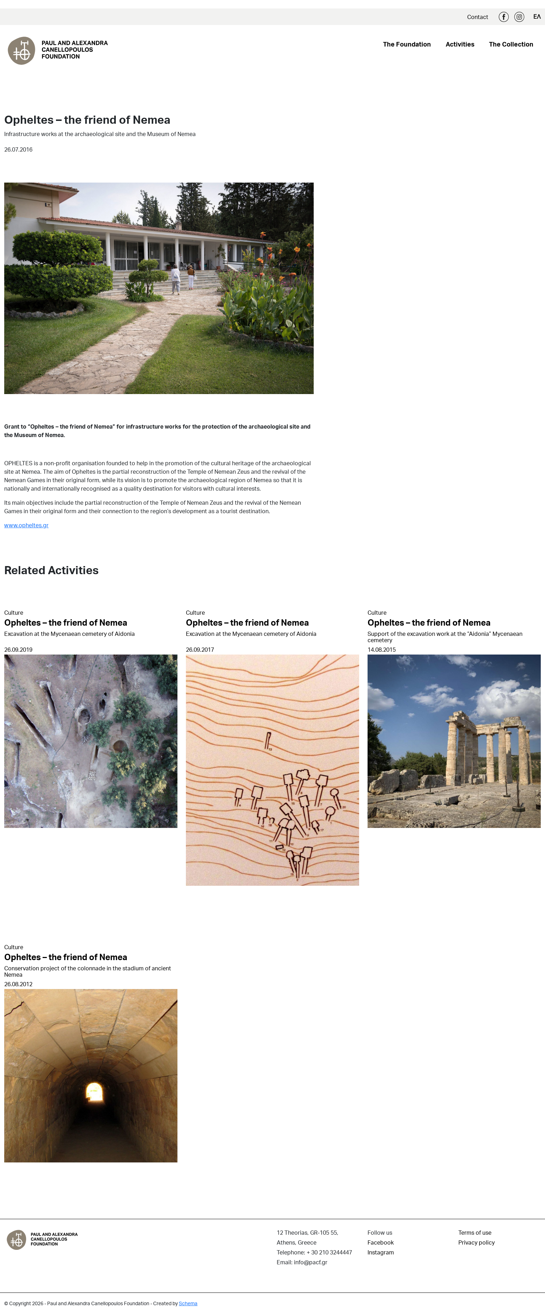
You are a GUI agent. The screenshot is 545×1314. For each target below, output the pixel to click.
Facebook (504, 17)
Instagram (519, 17)
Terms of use (474, 1232)
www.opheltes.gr (26, 525)
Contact (477, 16)
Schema (188, 1303)
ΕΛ (537, 16)
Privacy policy (476, 1242)
